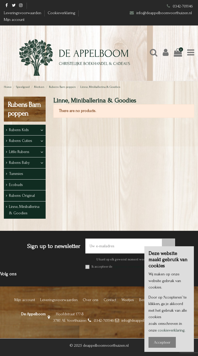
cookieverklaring (171, 330)
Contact (110, 300)
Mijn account (14, 19)
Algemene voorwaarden (129, 266)
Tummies (16, 173)
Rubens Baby (19, 162)
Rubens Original (22, 195)
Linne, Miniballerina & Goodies (24, 210)
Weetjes (127, 300)
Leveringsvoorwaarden (23, 13)
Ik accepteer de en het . (133, 266)
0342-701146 (183, 6)
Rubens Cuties (20, 140)
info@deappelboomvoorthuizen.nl (164, 13)
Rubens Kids (19, 130)
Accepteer (162, 342)
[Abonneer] (168, 246)
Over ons (90, 300)
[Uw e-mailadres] (124, 246)
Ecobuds (16, 184)
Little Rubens (19, 151)
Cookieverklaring (62, 13)
